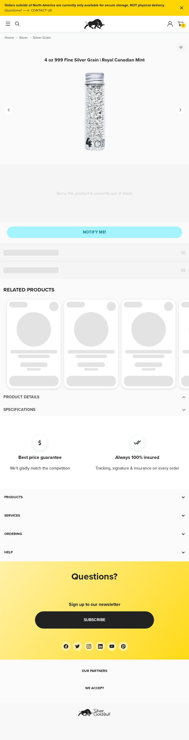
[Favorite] (181, 47)
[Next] (180, 110)
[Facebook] (66, 646)
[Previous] (9, 110)
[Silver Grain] (42, 38)
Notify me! (94, 232)
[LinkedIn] (100, 646)
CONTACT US (41, 10)
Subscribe (94, 619)
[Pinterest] (123, 646)
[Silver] (23, 38)
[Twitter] (77, 646)
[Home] (9, 38)
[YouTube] (111, 646)
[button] (94, 397)
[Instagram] (88, 646)
